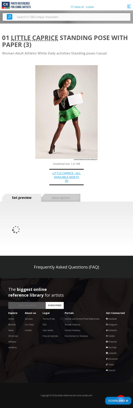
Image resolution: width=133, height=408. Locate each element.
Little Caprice (34, 37)
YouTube (111, 347)
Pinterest (111, 341)
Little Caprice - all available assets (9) (66, 177)
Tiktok (110, 364)
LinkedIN (111, 353)
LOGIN (90, 7)
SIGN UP (79, 7)
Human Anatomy (72, 330)
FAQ (45, 324)
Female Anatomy (72, 324)
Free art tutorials (50, 336)
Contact (28, 330)
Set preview (22, 197)
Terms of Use (49, 318)
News (11, 330)
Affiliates (12, 341)
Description (61, 197)
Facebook (111, 318)
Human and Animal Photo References (82, 318)
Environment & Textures (76, 336)
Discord (110, 370)
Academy (12, 347)
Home (11, 318)
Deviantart (112, 358)
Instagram (111, 324)
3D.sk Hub (13, 336)
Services (29, 318)
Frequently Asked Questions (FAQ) (66, 267)
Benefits (12, 324)
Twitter (110, 336)
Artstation (111, 330)
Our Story (29, 324)
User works (48, 330)
